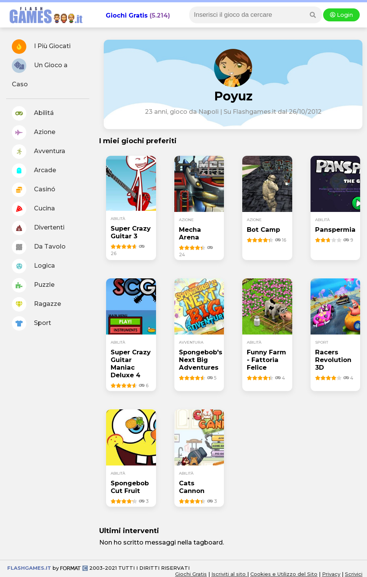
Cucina (33, 209)
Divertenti (38, 228)
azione (186, 219)
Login (341, 14)
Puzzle (33, 285)
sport (321, 342)
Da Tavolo (39, 247)
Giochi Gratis (127, 15)
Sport (31, 323)
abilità (118, 218)
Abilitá (33, 113)
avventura (191, 342)
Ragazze (36, 304)
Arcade (34, 170)
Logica (33, 266)
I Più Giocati (41, 46)
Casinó (33, 190)
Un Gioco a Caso (40, 73)
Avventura (38, 151)
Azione (33, 132)
